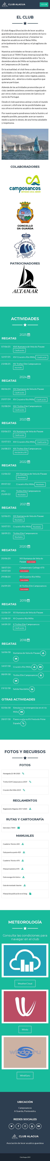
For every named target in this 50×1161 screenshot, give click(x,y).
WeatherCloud (25, 983)
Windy (25, 1029)
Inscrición (18, 367)
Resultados (22, 477)
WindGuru (25, 1075)
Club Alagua (13, 4)
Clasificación (19, 350)
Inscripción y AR (21, 452)
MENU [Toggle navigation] (44, 4)
